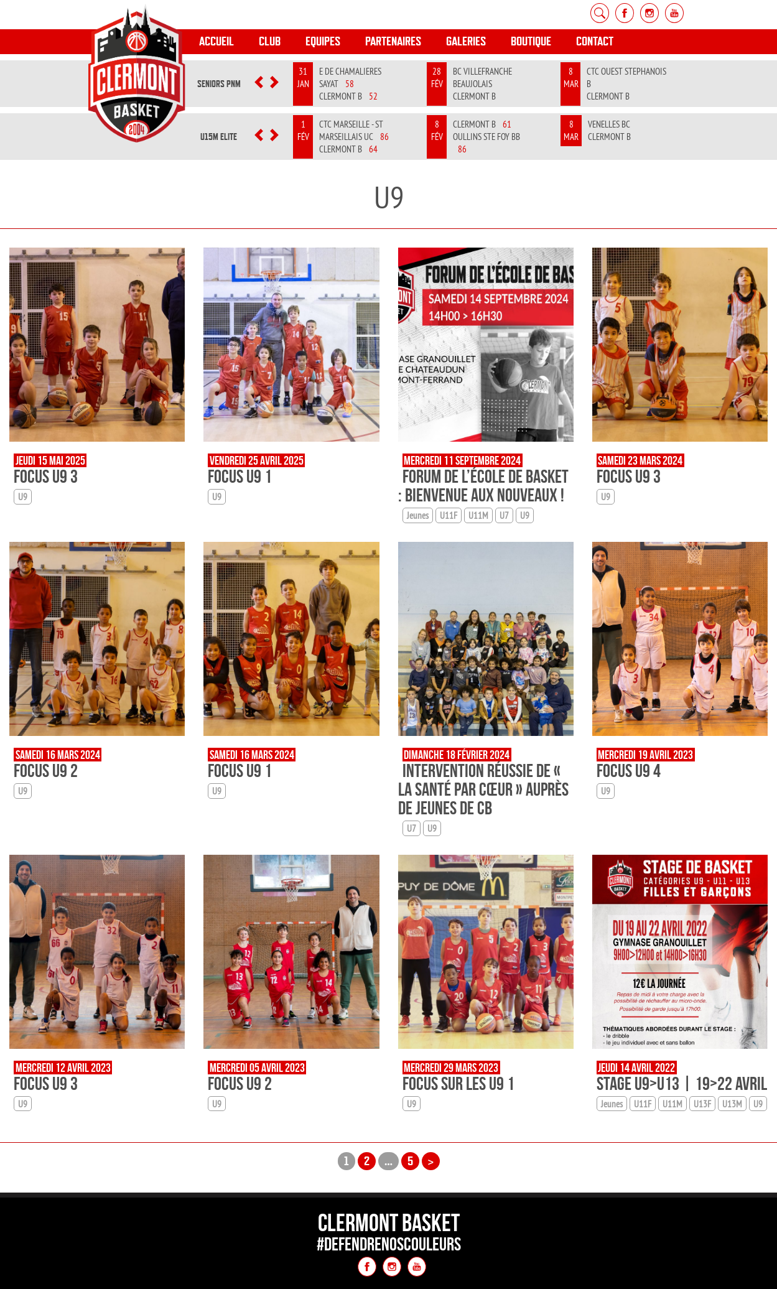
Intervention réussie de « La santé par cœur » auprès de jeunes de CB (483, 789)
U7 (504, 515)
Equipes (322, 41)
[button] (259, 84)
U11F (448, 515)
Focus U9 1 (240, 476)
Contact (594, 41)
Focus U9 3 (46, 476)
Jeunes (418, 515)
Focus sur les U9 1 (458, 1083)
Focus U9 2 (46, 770)
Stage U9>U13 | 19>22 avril (682, 1083)
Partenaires (393, 41)
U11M (478, 515)
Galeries (466, 41)
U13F (702, 1104)
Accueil (216, 41)
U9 (22, 497)
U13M (732, 1104)
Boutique (531, 41)
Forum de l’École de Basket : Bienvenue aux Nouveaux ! (483, 485)
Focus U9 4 (629, 770)
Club (270, 41)
